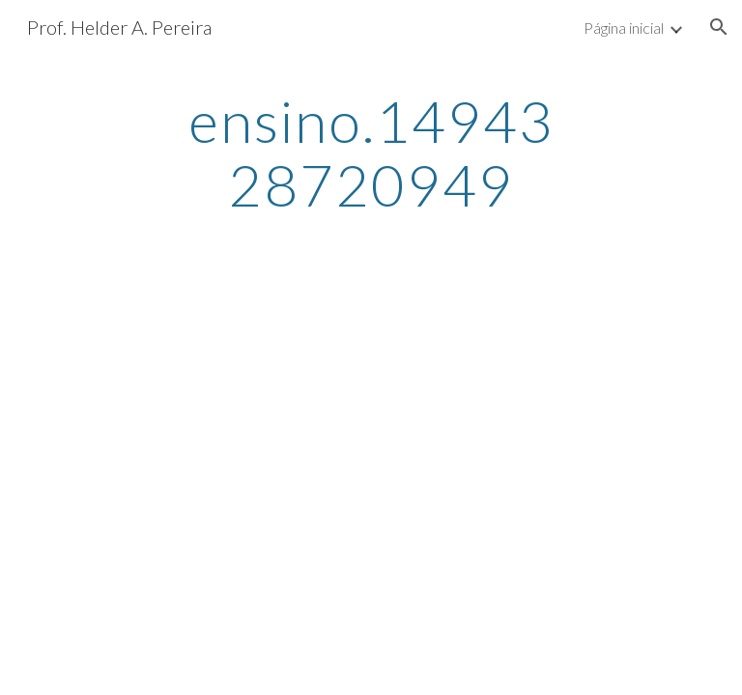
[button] (719, 27)
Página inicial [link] (624, 27)
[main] (370, 152)
